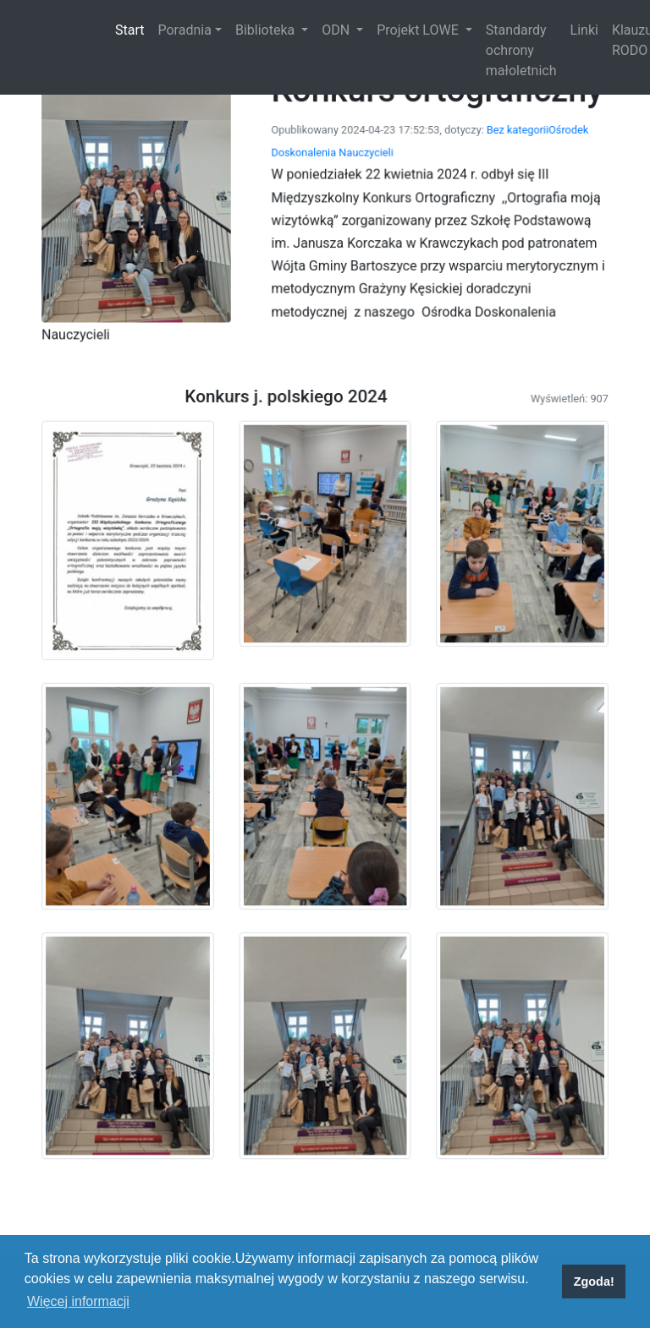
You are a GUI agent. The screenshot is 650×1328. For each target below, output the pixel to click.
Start (133, 28)
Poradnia (184, 30)
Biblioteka (266, 30)
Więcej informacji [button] (78, 1301)
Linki (584, 30)
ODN (337, 30)
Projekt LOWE (419, 30)
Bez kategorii (479, 211)
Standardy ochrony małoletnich (521, 50)
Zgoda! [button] (594, 1281)
